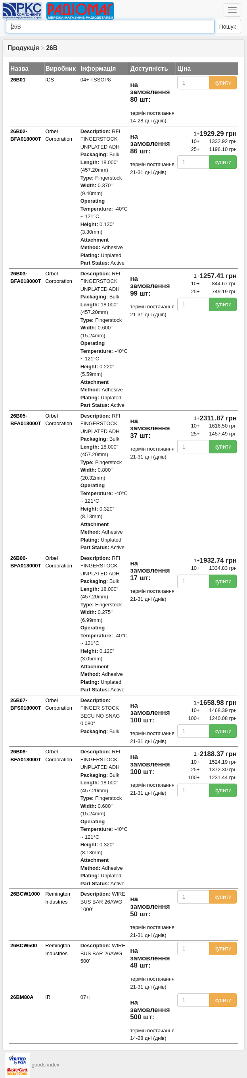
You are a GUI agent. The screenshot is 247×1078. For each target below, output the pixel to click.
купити (223, 82)
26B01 (17, 80)
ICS (49, 80)
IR (47, 997)
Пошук (227, 26)
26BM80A (22, 997)
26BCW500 (23, 945)
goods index (45, 1065)
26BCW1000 (25, 894)
